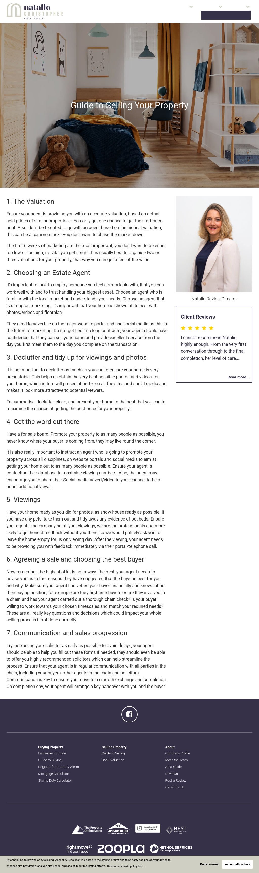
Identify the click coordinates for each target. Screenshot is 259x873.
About (203, 11)
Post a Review (176, 780)
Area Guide (173, 767)
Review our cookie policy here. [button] (126, 866)
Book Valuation (234, 11)
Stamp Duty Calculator (55, 780)
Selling (181, 11)
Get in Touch (175, 787)
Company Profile (178, 753)
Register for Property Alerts (59, 767)
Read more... (238, 377)
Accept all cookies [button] (237, 864)
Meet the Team (177, 760)
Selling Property (114, 747)
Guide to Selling (114, 753)
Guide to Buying (50, 760)
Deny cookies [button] (209, 864)
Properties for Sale (132, 11)
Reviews (171, 774)
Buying (159, 11)
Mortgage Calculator (54, 774)
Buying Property (51, 747)
